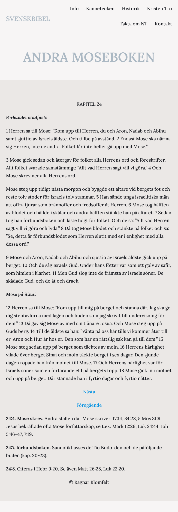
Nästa (89, 392)
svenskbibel (28, 19)
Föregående (89, 405)
